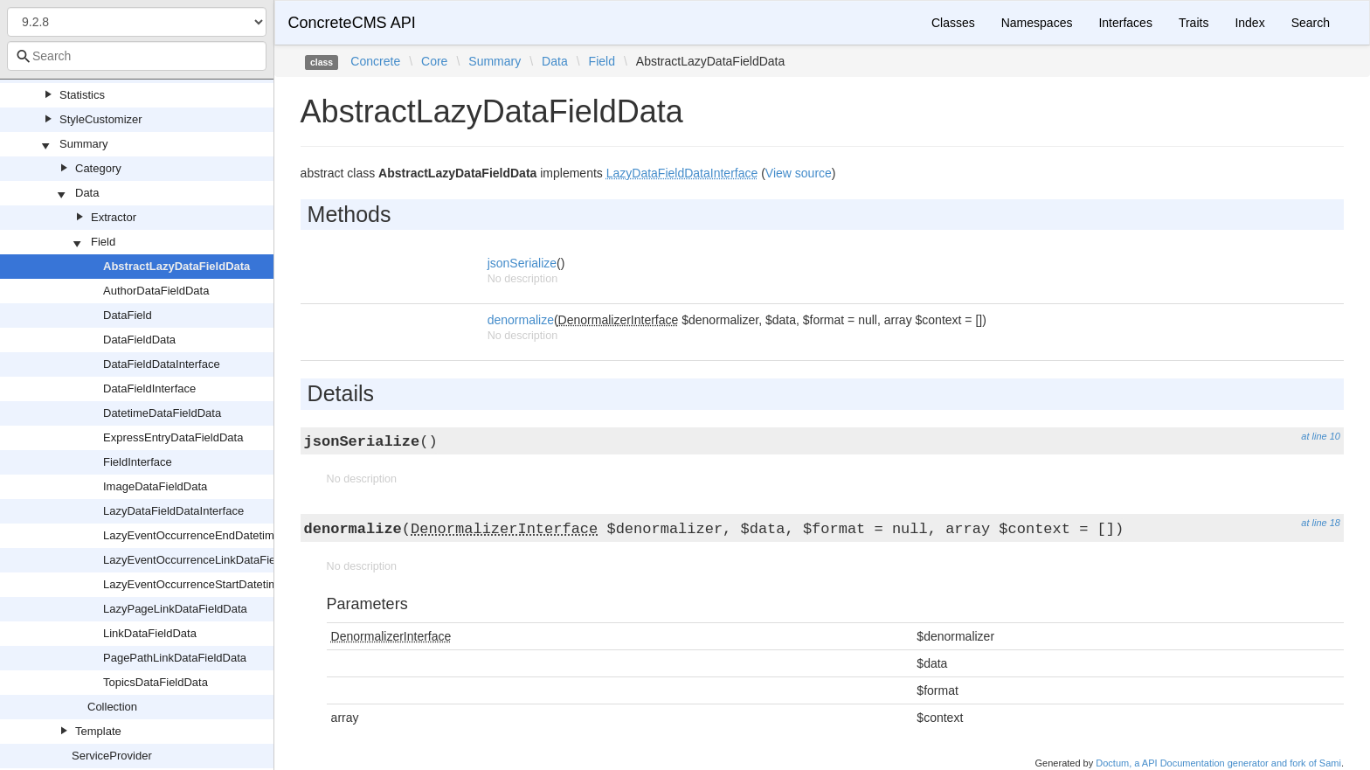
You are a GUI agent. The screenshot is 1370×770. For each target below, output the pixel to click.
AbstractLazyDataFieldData (176, 266)
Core (434, 61)
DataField (127, 315)
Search (1310, 23)
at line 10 (1320, 436)
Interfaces (1125, 23)
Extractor (113, 217)
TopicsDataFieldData (155, 682)
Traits (1193, 23)
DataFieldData (139, 339)
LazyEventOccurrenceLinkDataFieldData (205, 559)
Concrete (375, 61)
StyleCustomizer (100, 119)
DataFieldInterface (149, 388)
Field (103, 241)
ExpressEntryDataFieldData (173, 437)
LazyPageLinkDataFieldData (175, 608)
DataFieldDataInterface (161, 364)
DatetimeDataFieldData (162, 413)
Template (98, 731)
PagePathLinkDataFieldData (174, 657)
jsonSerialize (522, 263)
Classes (953, 23)
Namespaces (1037, 23)
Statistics (82, 94)
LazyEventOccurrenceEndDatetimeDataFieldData (228, 535)
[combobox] (136, 56)
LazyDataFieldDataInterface (173, 510)
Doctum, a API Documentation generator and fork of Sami (1218, 763)
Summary (83, 143)
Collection (112, 706)
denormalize (521, 320)
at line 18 (1320, 522)
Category (98, 168)
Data (87, 192)
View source (798, 173)
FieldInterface (137, 461)
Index (1249, 23)
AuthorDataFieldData (156, 290)
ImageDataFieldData (155, 486)
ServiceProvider (112, 755)
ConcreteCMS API (352, 22)
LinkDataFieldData (150, 633)
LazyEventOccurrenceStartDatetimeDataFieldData (229, 584)
